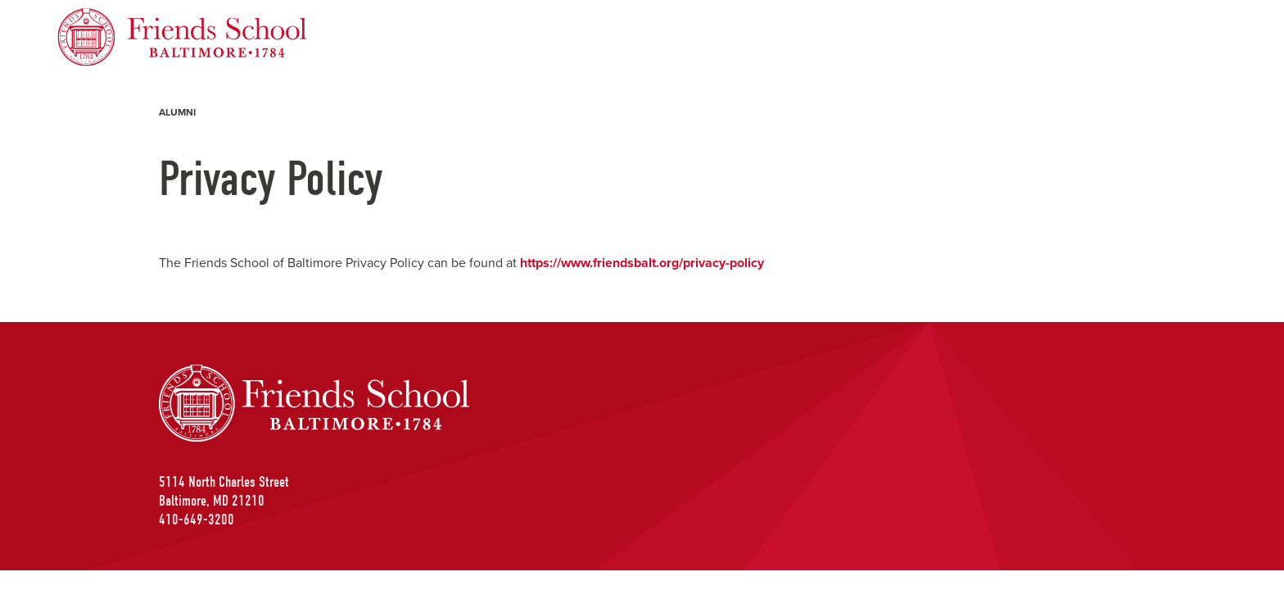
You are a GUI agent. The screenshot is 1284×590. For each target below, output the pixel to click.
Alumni (177, 112)
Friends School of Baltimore (139, 17)
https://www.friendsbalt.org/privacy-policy (642, 262)
